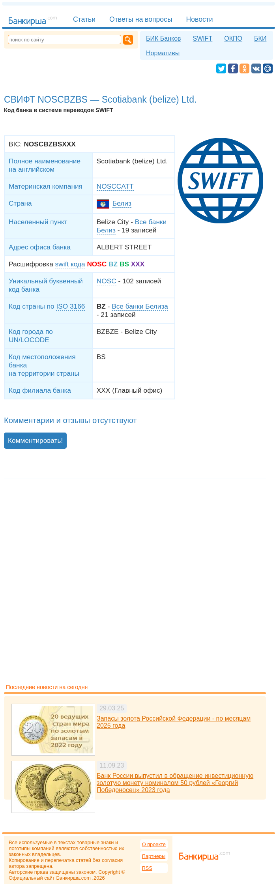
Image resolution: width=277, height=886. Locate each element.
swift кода (70, 264)
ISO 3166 (70, 306)
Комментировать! (35, 440)
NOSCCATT (115, 186)
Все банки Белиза (140, 306)
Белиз (121, 203)
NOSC (106, 281)
